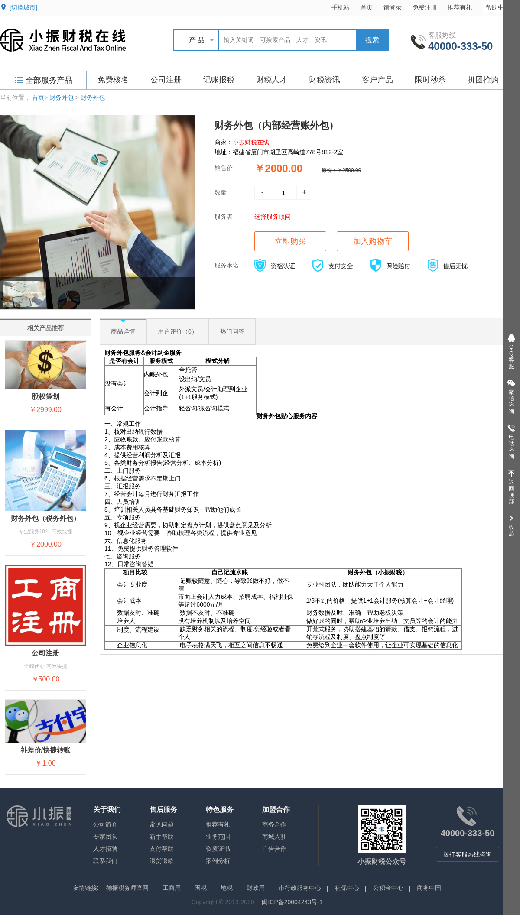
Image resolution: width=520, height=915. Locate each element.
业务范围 (218, 836)
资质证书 (218, 848)
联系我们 (105, 860)
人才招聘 (105, 848)
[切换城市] (23, 7)
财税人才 (271, 79)
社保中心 (347, 887)
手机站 (341, 7)
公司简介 (105, 824)
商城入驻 (274, 836)
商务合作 (274, 824)
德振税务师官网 (127, 887)
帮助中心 (502, 7)
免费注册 (425, 7)
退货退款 (162, 860)
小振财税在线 (251, 142)
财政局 (256, 887)
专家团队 (105, 836)
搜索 (372, 40)
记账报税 (218, 79)
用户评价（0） (178, 331)
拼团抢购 (483, 79)
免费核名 (113, 79)
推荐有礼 (460, 7)
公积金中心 (388, 887)
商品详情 (123, 331)
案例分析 (218, 860)
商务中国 (429, 887)
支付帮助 (162, 848)
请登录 (393, 7)
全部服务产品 (43, 80)
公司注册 (166, 79)
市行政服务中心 (300, 887)
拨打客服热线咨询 (467, 854)
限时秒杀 (430, 79)
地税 (227, 887)
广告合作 (274, 848)
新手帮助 (162, 836)
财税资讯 (324, 79)
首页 (367, 7)
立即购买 (290, 241)
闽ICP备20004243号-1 (292, 902)
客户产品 (377, 79)
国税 (201, 887)
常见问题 (162, 824)
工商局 (171, 887)
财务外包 (61, 97)
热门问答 (232, 331)
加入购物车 (372, 241)
